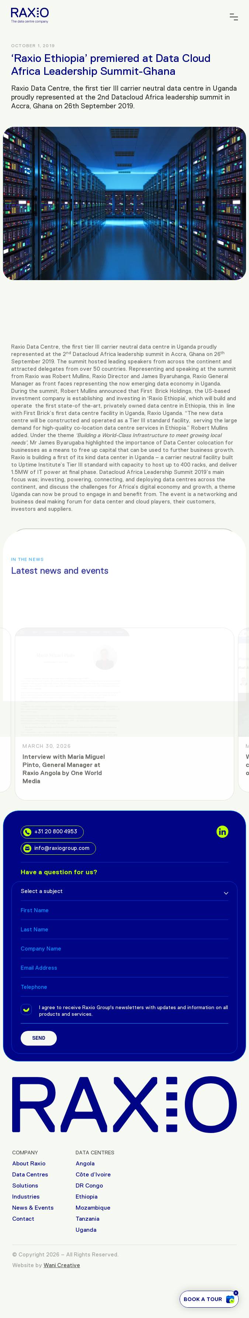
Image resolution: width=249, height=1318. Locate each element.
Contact (23, 1219)
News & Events (32, 1207)
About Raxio (28, 1163)
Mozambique (93, 1207)
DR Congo (89, 1185)
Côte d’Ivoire (93, 1174)
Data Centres (30, 1174)
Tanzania (87, 1219)
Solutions (25, 1185)
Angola (85, 1163)
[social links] (222, 831)
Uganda (86, 1230)
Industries (25, 1196)
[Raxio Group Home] (30, 15)
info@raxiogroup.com (56, 848)
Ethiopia (86, 1196)
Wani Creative (62, 1265)
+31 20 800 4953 (50, 832)
